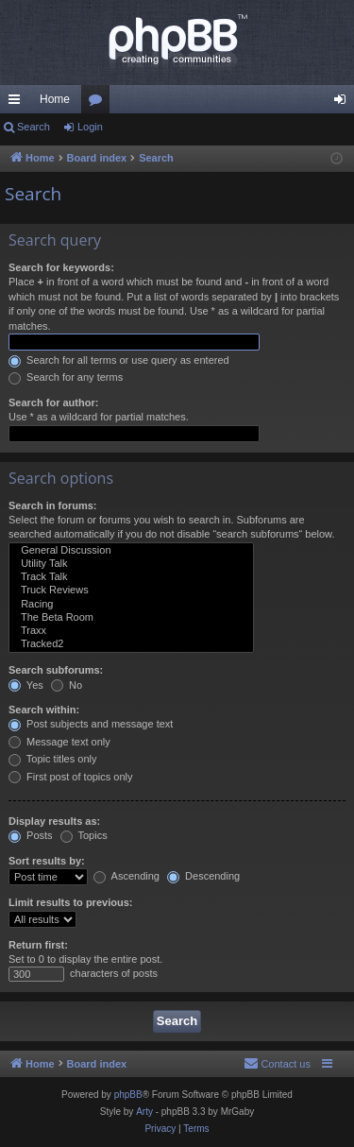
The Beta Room (131, 618)
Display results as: (54, 821)
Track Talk (131, 577)
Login (90, 126)
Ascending (126, 876)
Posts (30, 835)
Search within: (43, 709)
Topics (84, 835)
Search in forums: (52, 505)
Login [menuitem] (344, 103)
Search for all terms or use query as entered (118, 360)
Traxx (131, 631)
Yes (25, 685)
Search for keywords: (61, 267)
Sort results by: (46, 860)
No (66, 685)
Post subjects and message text (90, 723)
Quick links (18, 103)
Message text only (59, 741)
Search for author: (53, 402)
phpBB (128, 1094)
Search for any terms (65, 377)
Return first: (38, 944)
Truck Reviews (131, 590)
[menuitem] (277, 1063)
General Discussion (131, 550)
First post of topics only (70, 776)
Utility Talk (131, 564)
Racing (131, 604)
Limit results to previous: (70, 902)
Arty (144, 1111)
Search (33, 126)
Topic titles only (52, 758)
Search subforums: (55, 670)
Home (55, 99)
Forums (99, 103)
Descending (203, 876)
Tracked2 (131, 644)
